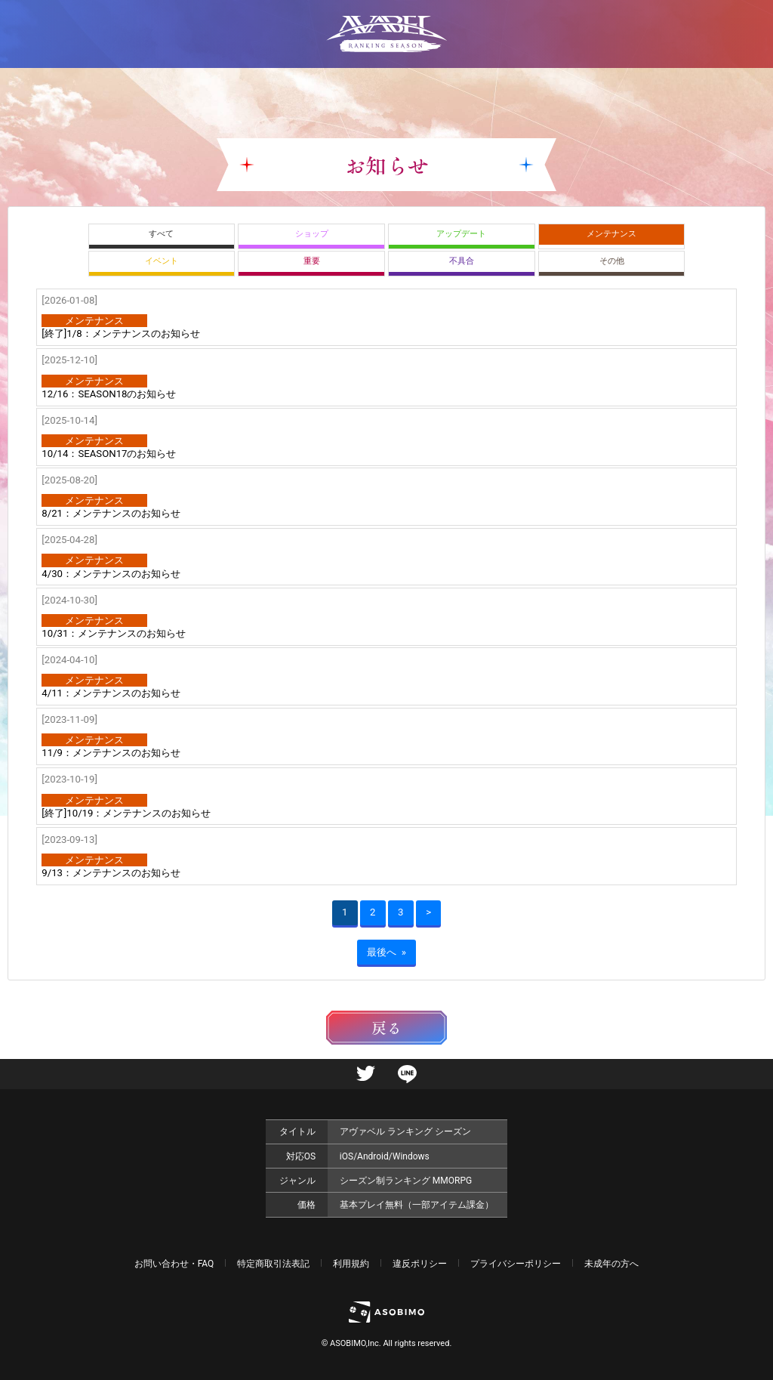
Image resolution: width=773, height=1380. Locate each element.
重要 (311, 261)
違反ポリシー (420, 1263)
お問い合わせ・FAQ (174, 1263)
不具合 (461, 261)
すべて (161, 234)
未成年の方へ (611, 1263)
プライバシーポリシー (515, 1263)
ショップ (311, 234)
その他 (611, 261)
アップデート (461, 234)
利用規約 (351, 1263)
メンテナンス (611, 234)
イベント (161, 261)
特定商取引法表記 (273, 1263)
